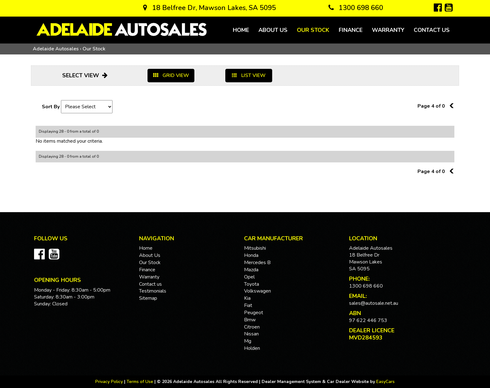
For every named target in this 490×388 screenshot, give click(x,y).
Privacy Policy (109, 382)
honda (251, 255)
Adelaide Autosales (56, 48)
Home (241, 30)
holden (252, 348)
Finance (350, 30)
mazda (251, 269)
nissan (251, 333)
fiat (248, 305)
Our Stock (313, 30)
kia (247, 298)
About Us (273, 30)
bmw (250, 319)
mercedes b (257, 262)
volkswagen (257, 291)
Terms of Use (140, 382)
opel (249, 276)
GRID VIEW (171, 75)
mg (247, 341)
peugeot (253, 312)
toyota (251, 284)
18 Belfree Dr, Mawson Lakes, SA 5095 (209, 8)
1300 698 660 (355, 8)
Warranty (388, 30)
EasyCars (385, 382)
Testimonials (152, 291)
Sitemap (148, 298)
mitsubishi (255, 248)
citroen (252, 327)
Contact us (432, 30)
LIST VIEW (249, 75)
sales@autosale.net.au (373, 303)
